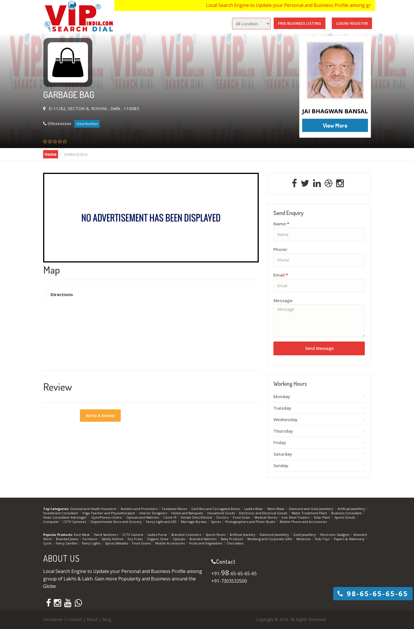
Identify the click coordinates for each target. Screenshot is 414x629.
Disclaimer (53, 619)
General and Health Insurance (93, 509)
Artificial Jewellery (352, 509)
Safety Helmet (112, 539)
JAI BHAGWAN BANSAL (335, 111)
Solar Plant (322, 517)
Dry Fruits (135, 539)
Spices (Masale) (117, 543)
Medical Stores (266, 517)
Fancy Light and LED (161, 521)
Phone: (280, 249)
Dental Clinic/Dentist (197, 517)
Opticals (179, 539)
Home (51, 154)
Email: (280, 274)
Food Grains (142, 543)
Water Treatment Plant (310, 513)
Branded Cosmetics (186, 534)
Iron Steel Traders (295, 517)
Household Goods (221, 513)
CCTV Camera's (75, 521)
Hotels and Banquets (187, 513)
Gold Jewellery (305, 534)
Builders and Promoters (139, 509)
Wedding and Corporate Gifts (270, 539)
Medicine (304, 539)
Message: (283, 300)
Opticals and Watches (143, 517)
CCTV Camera (133, 534)
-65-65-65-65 (373, 593)
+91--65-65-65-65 (234, 573)
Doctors (222, 517)
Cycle (47, 543)
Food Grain (242, 517)
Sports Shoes (216, 534)
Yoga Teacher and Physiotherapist (109, 513)
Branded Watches (203, 539)
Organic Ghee (158, 539)
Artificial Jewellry (243, 534)
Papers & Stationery (349, 539)
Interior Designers (153, 513)
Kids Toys (322, 539)
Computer (51, 521)
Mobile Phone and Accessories (303, 521)
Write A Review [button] (100, 415)
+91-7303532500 (229, 581)
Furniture (90, 539)
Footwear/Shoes (175, 509)
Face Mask (82, 534)
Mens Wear (276, 509)
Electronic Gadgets (335, 534)
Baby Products (232, 539)
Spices (216, 521)
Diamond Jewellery (275, 534)
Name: (281, 223)
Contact (74, 619)
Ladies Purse (157, 534)
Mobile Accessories (170, 543)
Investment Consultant (61, 513)
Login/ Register (352, 23)
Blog (106, 619)
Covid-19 (170, 517)
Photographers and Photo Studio (250, 521)
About (92, 619)
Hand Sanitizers (106, 534)
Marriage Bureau (194, 521)
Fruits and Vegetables (206, 543)
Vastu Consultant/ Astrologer (65, 517)
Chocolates (235, 543)
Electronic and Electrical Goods (263, 513)
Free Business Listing (299, 23)
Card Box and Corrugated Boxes (216, 509)
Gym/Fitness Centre (107, 517)
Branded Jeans (67, 539)
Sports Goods (345, 517)
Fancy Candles (67, 543)
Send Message (319, 348)
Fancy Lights (91, 543)
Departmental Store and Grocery (117, 521)
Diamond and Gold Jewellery (311, 509)
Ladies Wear (254, 509)
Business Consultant (347, 513)
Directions (62, 294)
